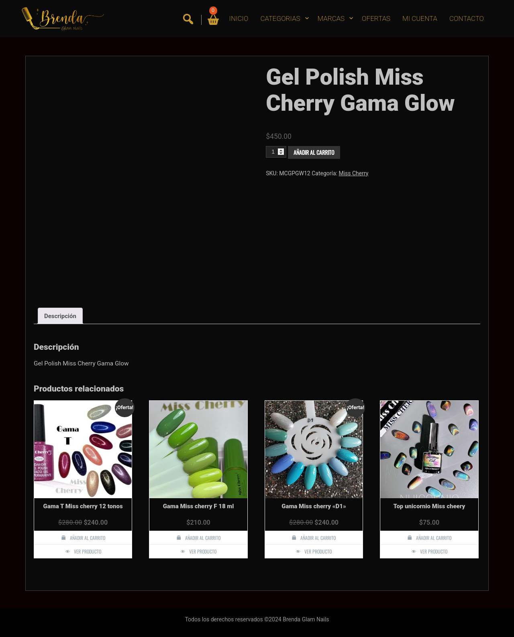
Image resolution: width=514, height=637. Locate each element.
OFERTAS (376, 18)
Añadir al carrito (314, 152)
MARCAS (331, 18)
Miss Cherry (353, 173)
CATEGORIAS (280, 18)
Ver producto (87, 551)
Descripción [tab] (60, 316)
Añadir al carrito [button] (87, 537)
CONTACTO (466, 18)
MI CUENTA (419, 18)
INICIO (239, 18)
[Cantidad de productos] (276, 151)
